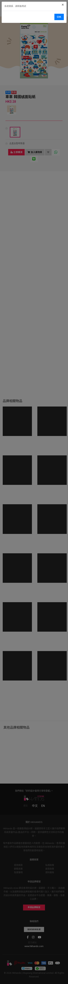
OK (59, 16)
